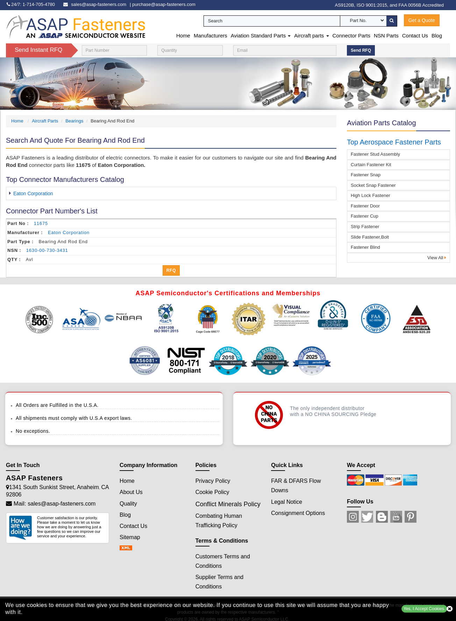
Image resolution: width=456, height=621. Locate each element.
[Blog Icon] (382, 517)
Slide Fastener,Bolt (370, 237)
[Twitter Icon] (367, 517)
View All (436, 257)
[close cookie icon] (450, 608)
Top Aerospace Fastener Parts (394, 142)
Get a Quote (421, 20)
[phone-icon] (32, 4)
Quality (128, 504)
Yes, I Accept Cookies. (424, 608)
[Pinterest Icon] (410, 517)
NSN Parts (386, 35)
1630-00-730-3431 (47, 250)
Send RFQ (361, 50)
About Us (131, 492)
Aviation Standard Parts (261, 35)
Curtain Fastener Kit (371, 164)
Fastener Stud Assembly (375, 154)
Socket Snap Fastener (373, 185)
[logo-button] (76, 26)
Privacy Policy (212, 481)
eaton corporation (69, 232)
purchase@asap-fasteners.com (163, 4)
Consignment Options (298, 513)
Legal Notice (286, 502)
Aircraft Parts (45, 121)
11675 (41, 223)
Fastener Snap (365, 174)
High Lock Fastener (370, 195)
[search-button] (391, 21)
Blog (437, 35)
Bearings (74, 121)
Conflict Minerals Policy (228, 504)
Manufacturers (210, 35)
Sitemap (130, 537)
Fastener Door (365, 206)
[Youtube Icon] (396, 517)
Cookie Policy (212, 492)
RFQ (171, 270)
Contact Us (415, 35)
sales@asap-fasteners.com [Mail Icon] (61, 504)
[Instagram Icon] (353, 517)
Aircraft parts (311, 35)
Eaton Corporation (33, 193)
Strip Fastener (365, 226)
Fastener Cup (364, 216)
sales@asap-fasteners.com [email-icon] (98, 4)
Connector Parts (351, 35)
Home (183, 35)
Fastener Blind (365, 247)
